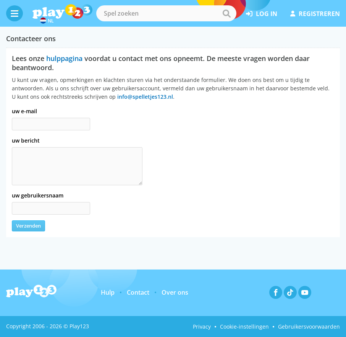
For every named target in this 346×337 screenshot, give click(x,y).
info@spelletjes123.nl (145, 96)
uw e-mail (24, 111)
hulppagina (64, 58)
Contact (138, 292)
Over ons (175, 292)
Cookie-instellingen (244, 326)
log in (261, 14)
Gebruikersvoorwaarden (309, 326)
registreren (315, 14)
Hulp (108, 292)
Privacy (202, 326)
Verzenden (28, 225)
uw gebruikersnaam (37, 195)
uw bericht (26, 140)
